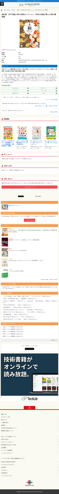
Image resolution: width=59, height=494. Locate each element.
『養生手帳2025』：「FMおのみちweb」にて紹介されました (17, 307)
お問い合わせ (5, 439)
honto (44, 93)
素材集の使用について (7, 430)
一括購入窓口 (52, 111)
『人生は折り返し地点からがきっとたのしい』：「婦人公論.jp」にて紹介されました (22, 309)
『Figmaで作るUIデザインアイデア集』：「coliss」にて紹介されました (19, 319)
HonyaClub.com (15, 93)
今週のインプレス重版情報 (8, 326)
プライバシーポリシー (7, 442)
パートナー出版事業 (6, 450)
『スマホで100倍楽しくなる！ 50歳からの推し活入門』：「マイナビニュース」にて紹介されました (26, 296)
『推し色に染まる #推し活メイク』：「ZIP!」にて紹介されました (18, 316)
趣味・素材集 (7, 10)
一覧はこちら (54, 340)
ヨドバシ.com (44, 90)
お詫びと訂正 (52, 105)
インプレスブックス (6, 475)
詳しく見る (30, 220)
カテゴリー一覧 (5, 417)
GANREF (3, 467)
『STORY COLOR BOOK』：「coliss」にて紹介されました (16, 305)
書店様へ (3, 425)
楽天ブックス (43, 88)
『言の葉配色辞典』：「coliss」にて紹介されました (15, 314)
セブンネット (15, 90)
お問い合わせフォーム (40, 105)
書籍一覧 (3, 414)
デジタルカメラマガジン (8, 464)
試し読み (6, 66)
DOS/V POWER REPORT (8, 462)
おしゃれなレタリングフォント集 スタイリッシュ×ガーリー (36, 142)
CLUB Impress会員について (9, 428)
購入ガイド (4, 419)
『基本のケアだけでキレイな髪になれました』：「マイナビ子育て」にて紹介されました (23, 312)
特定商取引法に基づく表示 (8, 444)
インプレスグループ (6, 453)
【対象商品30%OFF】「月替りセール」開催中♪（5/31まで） (29, 1)
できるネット (5, 470)
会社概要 (3, 447)
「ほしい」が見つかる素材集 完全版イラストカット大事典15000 (22, 142)
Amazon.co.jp (15, 88)
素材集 (13, 10)
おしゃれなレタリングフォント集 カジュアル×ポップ (51, 142)
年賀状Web (4, 473)
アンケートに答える (50, 99)
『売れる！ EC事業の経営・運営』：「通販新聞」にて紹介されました (19, 298)
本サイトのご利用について (8, 436)
